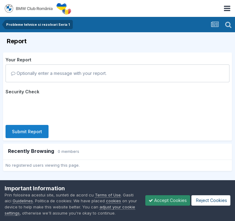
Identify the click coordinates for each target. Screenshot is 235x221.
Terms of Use (108, 194)
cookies (113, 200)
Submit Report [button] (27, 131)
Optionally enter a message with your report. (59, 73)
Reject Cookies (211, 200)
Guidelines (23, 200)
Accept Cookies (168, 200)
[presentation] (52, 108)
